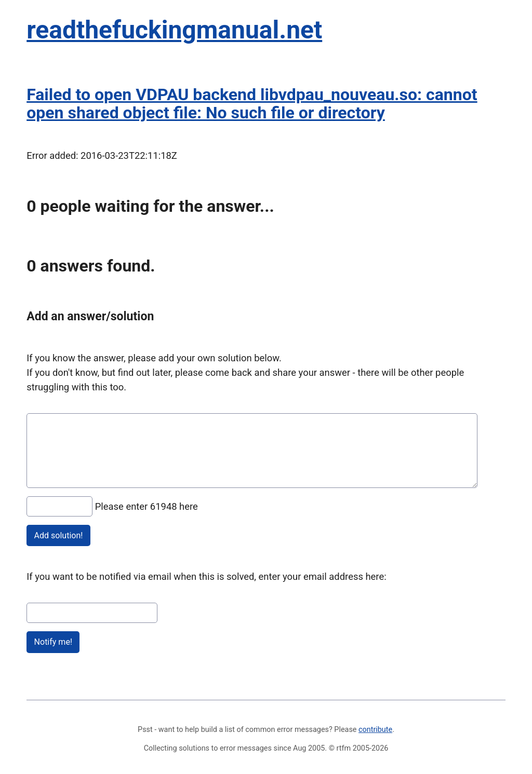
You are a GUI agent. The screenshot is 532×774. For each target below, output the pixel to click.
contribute (375, 729)
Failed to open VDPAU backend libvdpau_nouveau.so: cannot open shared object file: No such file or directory (251, 104)
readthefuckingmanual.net (174, 30)
